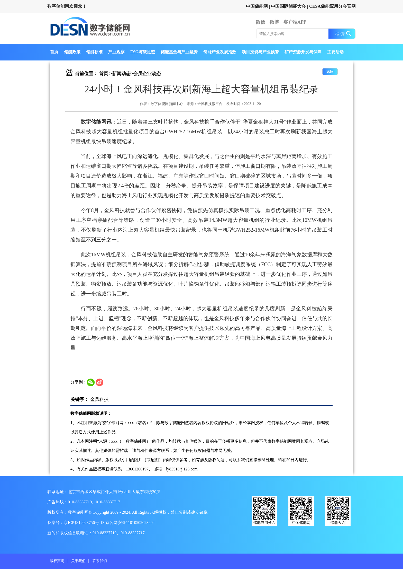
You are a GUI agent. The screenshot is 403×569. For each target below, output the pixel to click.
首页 (54, 52)
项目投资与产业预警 (260, 52)
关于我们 (78, 561)
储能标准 (94, 52)
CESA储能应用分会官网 (332, 6)
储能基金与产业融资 (179, 52)
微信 (260, 22)
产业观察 (116, 52)
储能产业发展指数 (219, 52)
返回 (330, 72)
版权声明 (57, 561)
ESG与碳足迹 (142, 52)
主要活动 (335, 52)
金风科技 (99, 399)
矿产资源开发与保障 (303, 52)
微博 (274, 22)
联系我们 (100, 561)
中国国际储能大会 (288, 6)
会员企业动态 (147, 73)
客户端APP (294, 22)
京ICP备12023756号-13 (84, 522)
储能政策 (72, 52)
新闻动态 (121, 73)
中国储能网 (257, 6)
